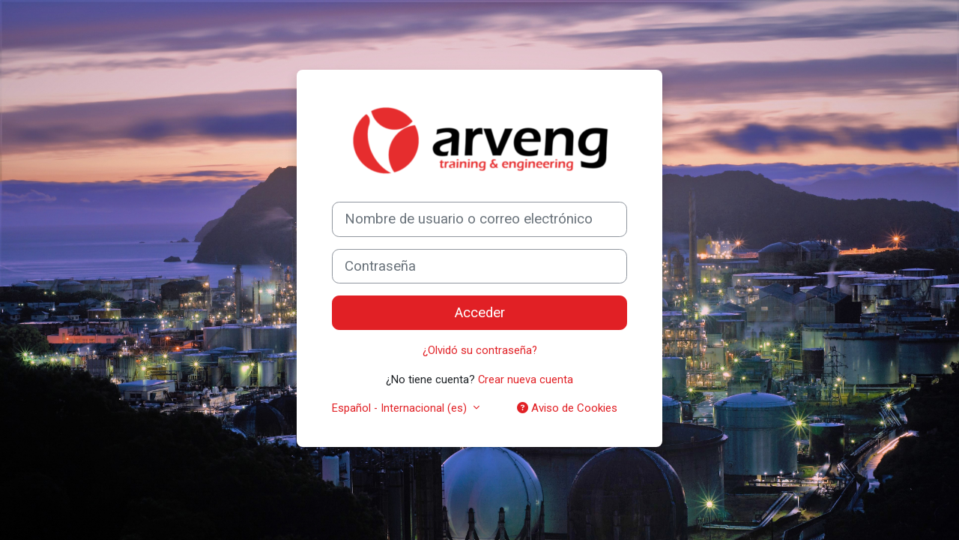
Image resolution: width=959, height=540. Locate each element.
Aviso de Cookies (567, 408)
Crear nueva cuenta (526, 379)
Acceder (480, 312)
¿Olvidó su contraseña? (479, 350)
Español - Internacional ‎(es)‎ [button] (401, 408)
